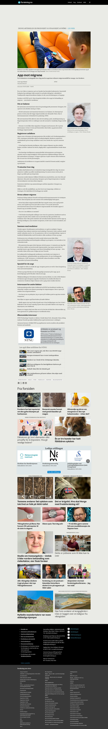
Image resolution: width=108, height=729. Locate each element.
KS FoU (21, 709)
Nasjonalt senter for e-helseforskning (53, 689)
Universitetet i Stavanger (75, 713)
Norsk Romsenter (49, 716)
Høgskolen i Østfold (24, 700)
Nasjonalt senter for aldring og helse (53, 688)
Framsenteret (23, 690)
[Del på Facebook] (18, 383)
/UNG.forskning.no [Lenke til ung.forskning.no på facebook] (75, 635)
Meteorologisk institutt (25, 717)
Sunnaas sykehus (74, 696)
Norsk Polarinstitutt (49, 712)
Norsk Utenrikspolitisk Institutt (52, 718)
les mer (71, 28)
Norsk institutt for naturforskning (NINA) (54, 720)
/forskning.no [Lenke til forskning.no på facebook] (74, 632)
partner (48, 379)
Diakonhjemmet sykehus (25, 677)
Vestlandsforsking (74, 719)
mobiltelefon (22, 379)
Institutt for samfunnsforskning (27, 707)
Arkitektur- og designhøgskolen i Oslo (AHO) (30, 673)
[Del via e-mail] (26, 383)
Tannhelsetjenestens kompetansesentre (79, 700)
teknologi (41, 379)
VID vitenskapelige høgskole (76, 723)
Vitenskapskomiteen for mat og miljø (78, 725)
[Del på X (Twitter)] (21, 383)
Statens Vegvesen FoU (75, 692)
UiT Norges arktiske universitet (77, 704)
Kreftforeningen (23, 711)
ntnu (34, 379)
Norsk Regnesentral (49, 714)
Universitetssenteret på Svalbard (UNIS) (79, 717)
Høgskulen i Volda (24, 702)
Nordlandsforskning (49, 701)
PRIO (71, 673)
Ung (74, 2)
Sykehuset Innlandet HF (75, 698)
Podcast (79, 2)
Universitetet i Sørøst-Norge (76, 715)
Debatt (70, 2)
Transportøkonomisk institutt (76, 702)
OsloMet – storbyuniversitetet (51, 724)
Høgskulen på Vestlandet (25, 704)
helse (30, 379)
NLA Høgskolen (48, 671)
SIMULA (72, 681)
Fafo (21, 683)
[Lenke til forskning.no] (41, 2)
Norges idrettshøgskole (50, 710)
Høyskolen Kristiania (24, 705)
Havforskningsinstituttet (25, 696)
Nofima (46, 697)
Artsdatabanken (23, 675)
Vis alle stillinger (54, 472)
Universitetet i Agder (74, 705)
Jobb (84, 2)
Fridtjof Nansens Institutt (25, 692)
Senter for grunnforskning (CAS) (77, 685)
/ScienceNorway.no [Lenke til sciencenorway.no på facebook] (75, 637)
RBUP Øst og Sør (73, 675)
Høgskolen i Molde (24, 698)
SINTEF (71, 683)
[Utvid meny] (89, 2)
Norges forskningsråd (50, 706)
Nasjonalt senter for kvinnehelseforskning (54, 691)
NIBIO (21, 721)
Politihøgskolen (73, 671)
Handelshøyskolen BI (25, 694)
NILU (21, 726)
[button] (88, 461)
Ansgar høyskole (24, 671)
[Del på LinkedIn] (23, 383)
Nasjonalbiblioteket (49, 682)
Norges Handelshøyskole (50, 705)
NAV (21, 719)
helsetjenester (57, 379)
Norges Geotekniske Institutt (51, 703)
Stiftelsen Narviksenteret (75, 694)
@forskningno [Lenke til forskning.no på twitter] (74, 629)
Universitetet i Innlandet (75, 709)
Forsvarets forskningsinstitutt (26, 688)
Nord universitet (48, 699)
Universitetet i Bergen (75, 707)
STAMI (71, 690)
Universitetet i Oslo (74, 711)
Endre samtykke (25, 663)
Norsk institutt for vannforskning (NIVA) (54, 722)
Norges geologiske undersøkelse (52, 708)
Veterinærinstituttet (74, 721)
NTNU (46, 680)
